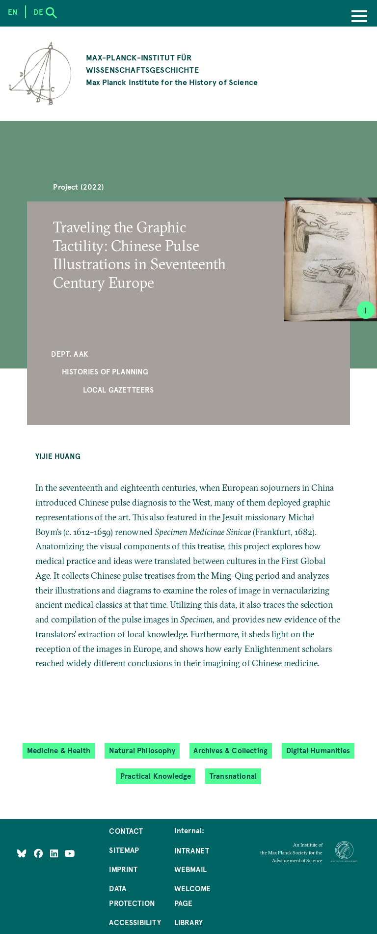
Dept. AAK (69, 354)
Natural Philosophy (142, 750)
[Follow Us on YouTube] (69, 853)
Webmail (190, 869)
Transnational (233, 776)
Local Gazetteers (118, 390)
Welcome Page (192, 895)
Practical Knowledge (155, 776)
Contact (126, 831)
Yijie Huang (58, 456)
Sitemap (124, 850)
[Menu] (359, 17)
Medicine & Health (58, 750)
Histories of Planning (105, 371)
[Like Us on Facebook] (39, 853)
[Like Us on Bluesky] (22, 853)
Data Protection (132, 895)
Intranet (191, 850)
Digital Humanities (318, 750)
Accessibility (135, 922)
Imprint (123, 869)
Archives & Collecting (230, 750)
